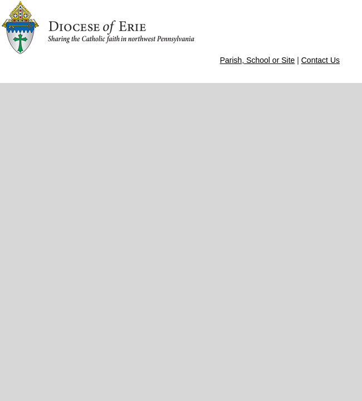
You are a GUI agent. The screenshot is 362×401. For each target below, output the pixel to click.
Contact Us (320, 60)
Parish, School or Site (257, 60)
